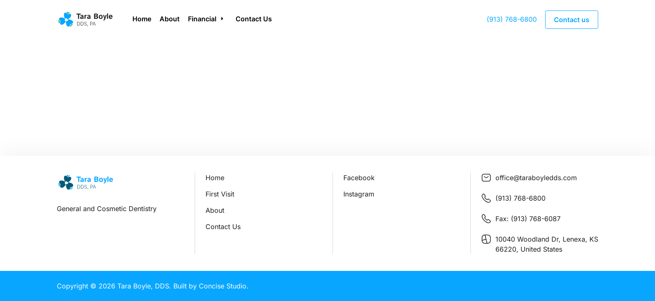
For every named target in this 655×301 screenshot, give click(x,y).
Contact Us (254, 19)
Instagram (358, 194)
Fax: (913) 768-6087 (528, 218)
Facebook (359, 177)
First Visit (220, 194)
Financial (202, 19)
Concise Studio (222, 286)
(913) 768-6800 (512, 19)
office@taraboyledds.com (536, 177)
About (170, 19)
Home (141, 19)
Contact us (571, 19)
